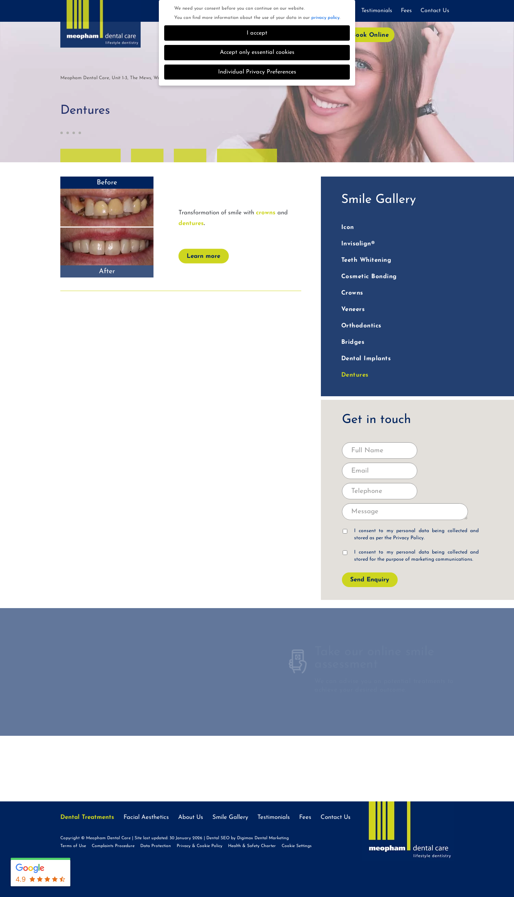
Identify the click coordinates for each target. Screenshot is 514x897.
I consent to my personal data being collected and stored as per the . (411, 534)
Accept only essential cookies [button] (257, 52)
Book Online (370, 35)
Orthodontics (361, 326)
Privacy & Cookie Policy (199, 846)
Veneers (353, 309)
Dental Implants (366, 359)
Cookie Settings (297, 846)
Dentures (355, 375)
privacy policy (325, 17)
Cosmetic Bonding (369, 277)
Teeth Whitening (366, 260)
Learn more (203, 256)
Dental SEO (218, 838)
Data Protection (155, 846)
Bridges (353, 342)
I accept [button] (257, 33)
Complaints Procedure (113, 846)
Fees (406, 11)
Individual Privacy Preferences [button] (257, 72)
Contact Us (434, 11)
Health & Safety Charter (252, 846)
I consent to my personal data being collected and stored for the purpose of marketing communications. (411, 556)
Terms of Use (73, 846)
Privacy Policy (408, 538)
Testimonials (376, 11)
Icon (347, 227)
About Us (190, 817)
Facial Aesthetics (146, 817)
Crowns (352, 293)
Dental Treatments (87, 817)
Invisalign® (358, 244)
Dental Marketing (272, 838)
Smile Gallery (230, 817)
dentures (191, 223)
